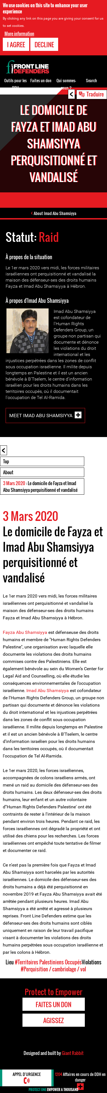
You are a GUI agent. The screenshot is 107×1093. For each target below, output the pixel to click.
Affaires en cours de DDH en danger (80, 1077)
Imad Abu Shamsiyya (48, 690)
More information (19, 33)
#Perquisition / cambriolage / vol (53, 969)
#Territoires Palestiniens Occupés (48, 962)
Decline (44, 44)
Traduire (95, 94)
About (8, 472)
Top (6, 461)
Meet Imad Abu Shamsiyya (40, 415)
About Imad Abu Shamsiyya (55, 213)
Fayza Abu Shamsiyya (25, 632)
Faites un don (40, 80)
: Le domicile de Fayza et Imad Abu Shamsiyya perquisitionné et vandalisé (40, 486)
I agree (16, 44)
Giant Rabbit (72, 1053)
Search (91, 80)
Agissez (53, 1020)
